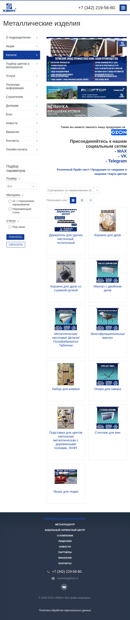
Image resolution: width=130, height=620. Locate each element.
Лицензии (65, 541)
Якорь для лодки (65, 491)
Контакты (12, 140)
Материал (13, 195)
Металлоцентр (65, 524)
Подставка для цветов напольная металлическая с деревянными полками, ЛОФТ (65, 440)
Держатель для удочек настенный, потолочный (65, 238)
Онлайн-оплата (16, 149)
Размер (11, 178)
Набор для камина (66, 389)
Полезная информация (15, 86)
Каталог (11, 55)
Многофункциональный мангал (108, 335)
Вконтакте (64, 587)
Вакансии (12, 132)
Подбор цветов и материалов (17, 65)
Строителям (14, 97)
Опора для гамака (107, 389)
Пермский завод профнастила (65, 519)
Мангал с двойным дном (107, 288)
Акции (10, 46)
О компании (65, 535)
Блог (9, 114)
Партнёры (65, 552)
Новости (12, 123)
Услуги (10, 76)
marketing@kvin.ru (67, 578)
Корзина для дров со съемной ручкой (65, 288)
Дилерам (12, 105)
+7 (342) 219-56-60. (97, 7)
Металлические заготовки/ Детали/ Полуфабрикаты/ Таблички (66, 339)
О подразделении (18, 37)
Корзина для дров (107, 235)
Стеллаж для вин (107, 432)
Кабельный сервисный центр (65, 530)
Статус (11, 220)
